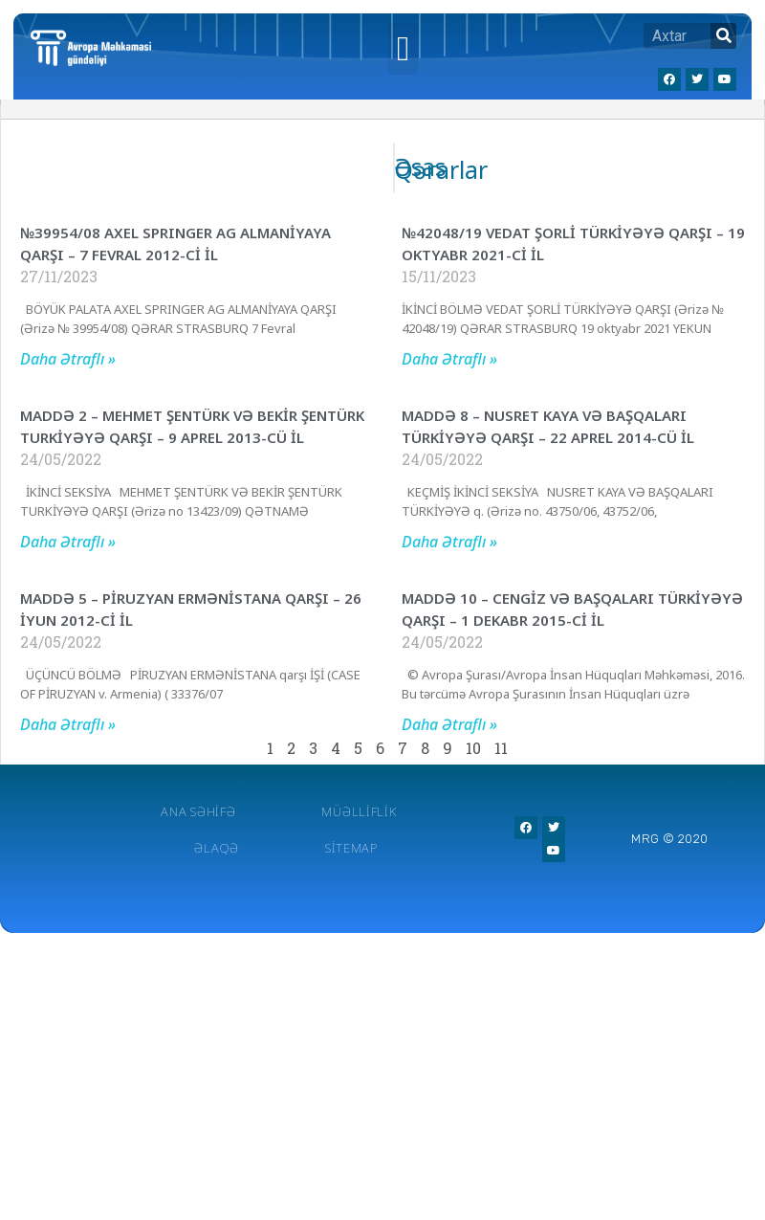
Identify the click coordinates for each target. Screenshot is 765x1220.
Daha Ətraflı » (68, 358)
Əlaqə (216, 847)
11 (501, 748)
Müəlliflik (358, 811)
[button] (403, 49)
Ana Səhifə (198, 811)
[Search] (723, 36)
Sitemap (351, 847)
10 (473, 748)
